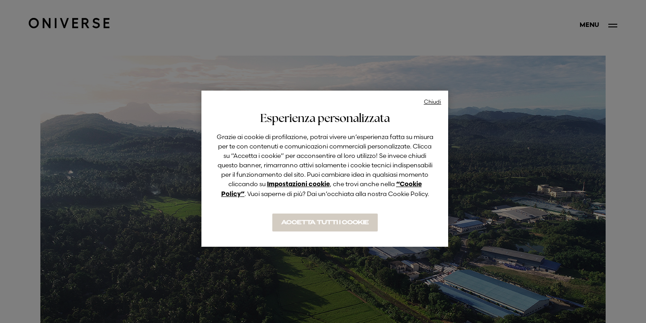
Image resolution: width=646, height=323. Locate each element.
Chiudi (432, 101)
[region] (324, 169)
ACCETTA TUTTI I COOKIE (325, 222)
